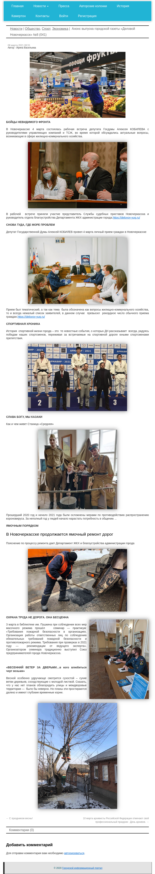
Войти (63, 16)
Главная (17, 6)
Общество (32, 28)
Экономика (60, 28)
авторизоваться (74, 853)
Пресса (63, 6)
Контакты (42, 16)
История (123, 6)
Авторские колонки (93, 6)
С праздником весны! (19, 818)
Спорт (46, 28)
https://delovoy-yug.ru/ (126, 217)
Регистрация (87, 16)
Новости (41, 6)
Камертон (18, 16)
